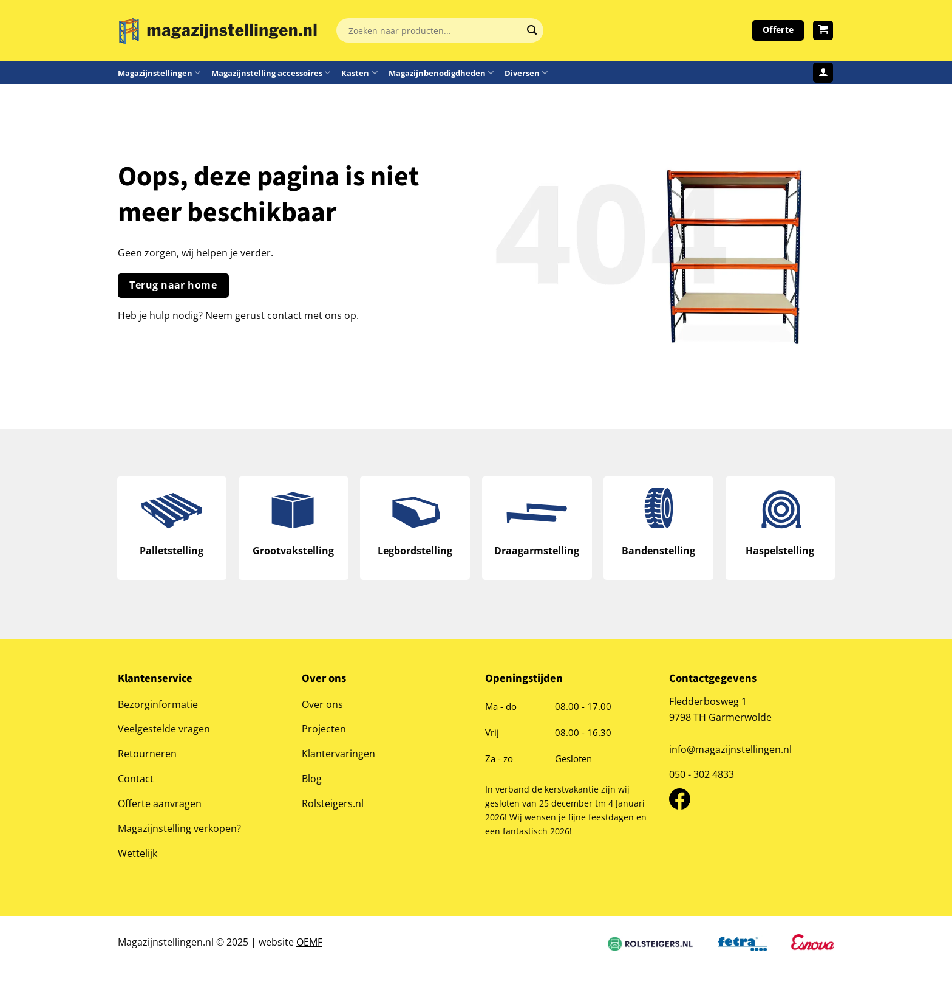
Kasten (359, 72)
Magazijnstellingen (159, 72)
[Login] (823, 73)
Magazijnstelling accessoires (270, 72)
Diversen (526, 72)
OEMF (309, 943)
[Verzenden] (532, 30)
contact (284, 315)
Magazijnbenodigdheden (441, 72)
